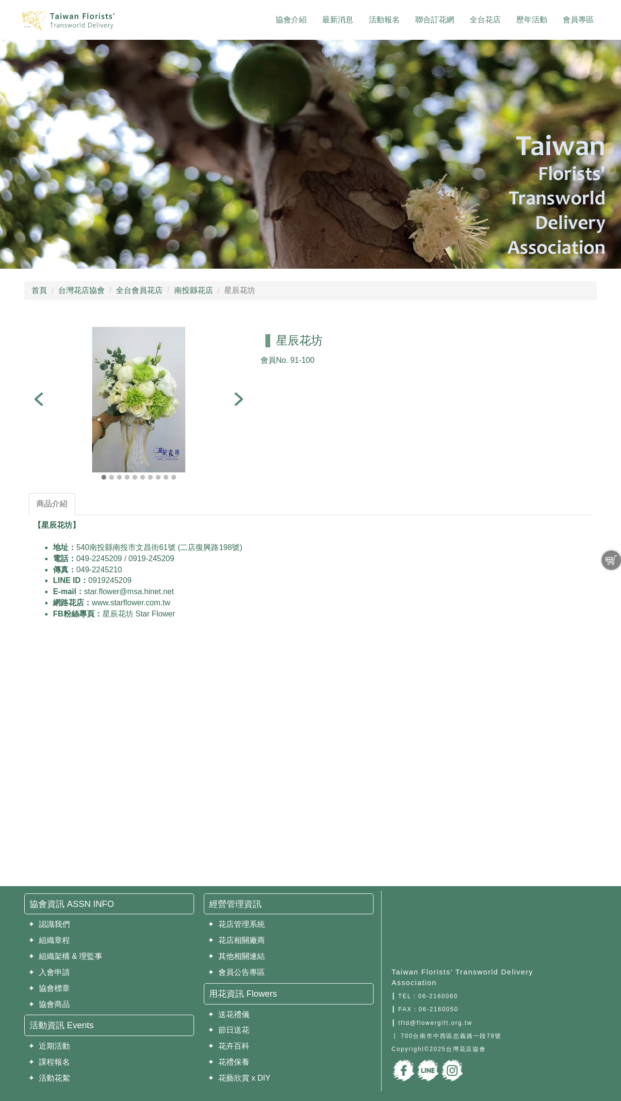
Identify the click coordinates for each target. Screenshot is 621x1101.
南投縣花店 (193, 290)
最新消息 (337, 20)
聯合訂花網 (434, 20)
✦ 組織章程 (49, 940)
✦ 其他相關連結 (236, 956)
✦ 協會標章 (49, 988)
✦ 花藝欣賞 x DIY (239, 1078)
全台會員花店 (139, 290)
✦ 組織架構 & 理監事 (65, 956)
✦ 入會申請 (49, 972)
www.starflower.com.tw (131, 603)
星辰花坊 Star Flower (138, 614)
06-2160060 (438, 996)
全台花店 (485, 20)
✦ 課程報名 (49, 1062)
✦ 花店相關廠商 (236, 940)
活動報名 (384, 20)
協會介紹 (291, 20)
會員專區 (578, 20)
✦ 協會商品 (49, 1004)
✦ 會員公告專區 (236, 972)
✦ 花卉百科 (228, 1046)
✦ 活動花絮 (49, 1078)
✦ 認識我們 (49, 924)
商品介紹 (51, 504)
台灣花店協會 (81, 290)
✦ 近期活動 (49, 1046)
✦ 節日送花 (228, 1030)
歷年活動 (531, 20)
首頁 (39, 290)
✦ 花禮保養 (228, 1062)
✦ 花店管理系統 (236, 924)
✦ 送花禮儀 (228, 1014)
